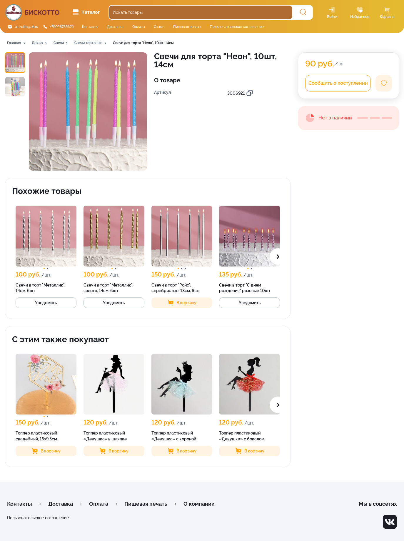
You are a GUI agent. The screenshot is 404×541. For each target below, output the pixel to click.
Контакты (90, 27)
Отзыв (159, 27)
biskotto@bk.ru (26, 27)
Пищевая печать (187, 27)
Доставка (115, 27)
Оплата (138, 27)
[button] (16, 43)
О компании (199, 504)
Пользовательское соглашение (237, 27)
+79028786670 (62, 27)
